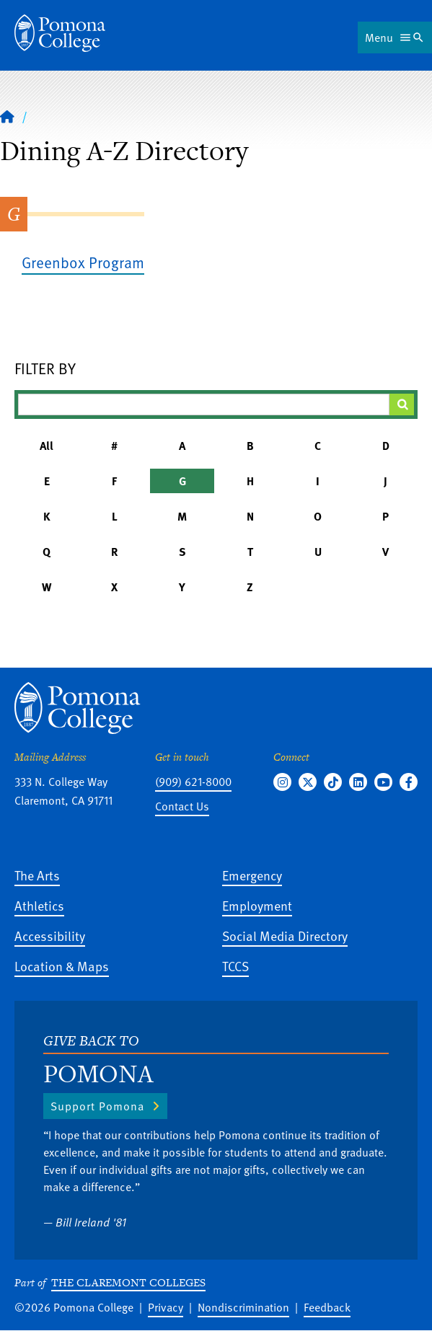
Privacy (165, 1307)
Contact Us (182, 806)
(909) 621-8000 (193, 781)
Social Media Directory (285, 935)
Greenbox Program (83, 262)
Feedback (327, 1307)
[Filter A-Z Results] (203, 404)
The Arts (37, 875)
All (46, 445)
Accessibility (49, 935)
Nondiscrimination (243, 1307)
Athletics (39, 905)
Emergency (252, 875)
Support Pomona (97, 1106)
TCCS (235, 966)
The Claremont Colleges (128, 1282)
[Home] (59, 33)
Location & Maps (61, 966)
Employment (257, 905)
